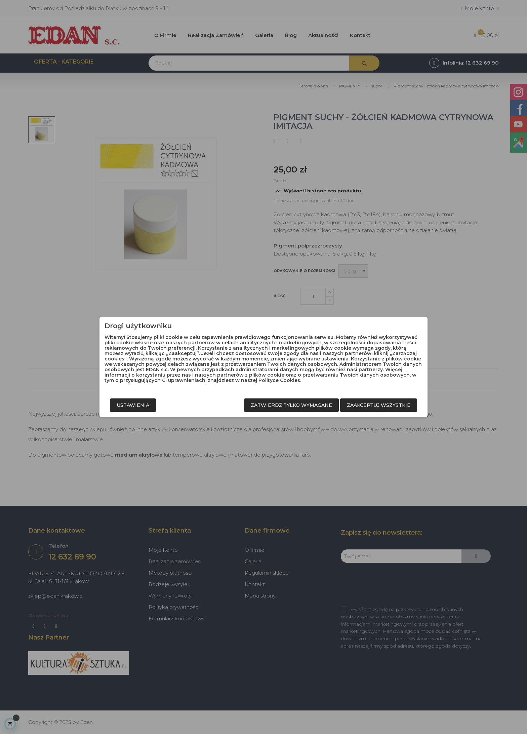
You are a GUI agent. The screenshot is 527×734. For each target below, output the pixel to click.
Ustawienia (133, 405)
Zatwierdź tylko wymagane (291, 405)
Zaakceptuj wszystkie (378, 405)
